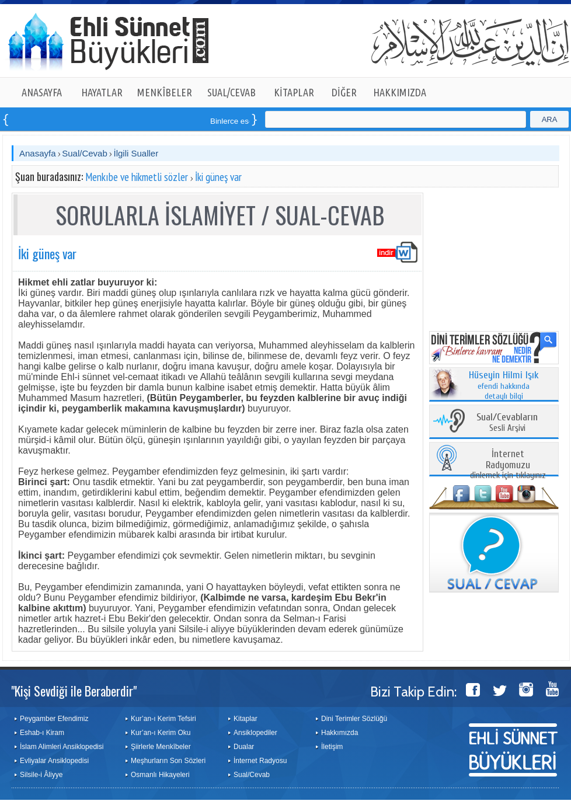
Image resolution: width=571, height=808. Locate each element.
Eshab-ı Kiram (42, 733)
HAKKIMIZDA (399, 92)
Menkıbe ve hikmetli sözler (136, 177)
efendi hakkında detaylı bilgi (504, 386)
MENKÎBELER (164, 92)
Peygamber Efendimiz (54, 719)
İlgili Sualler (135, 153)
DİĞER (344, 92)
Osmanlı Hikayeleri (160, 775)
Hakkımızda (339, 733)
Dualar (244, 747)
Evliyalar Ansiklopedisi (54, 761)
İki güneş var (218, 177)
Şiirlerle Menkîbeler (161, 747)
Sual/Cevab (84, 153)
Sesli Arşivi (507, 423)
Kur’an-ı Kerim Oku (160, 733)
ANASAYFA (42, 92)
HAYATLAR (102, 92)
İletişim (332, 747)
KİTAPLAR (294, 92)
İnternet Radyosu (260, 761)
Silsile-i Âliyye (41, 775)
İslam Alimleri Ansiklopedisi (61, 747)
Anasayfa (37, 153)
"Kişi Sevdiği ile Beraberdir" (74, 690)
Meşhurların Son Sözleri (168, 761)
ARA (550, 119)
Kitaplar (245, 719)
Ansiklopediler (255, 733)
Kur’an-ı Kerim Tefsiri (163, 719)
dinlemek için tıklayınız (508, 465)
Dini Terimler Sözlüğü (354, 719)
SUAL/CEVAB (231, 92)
